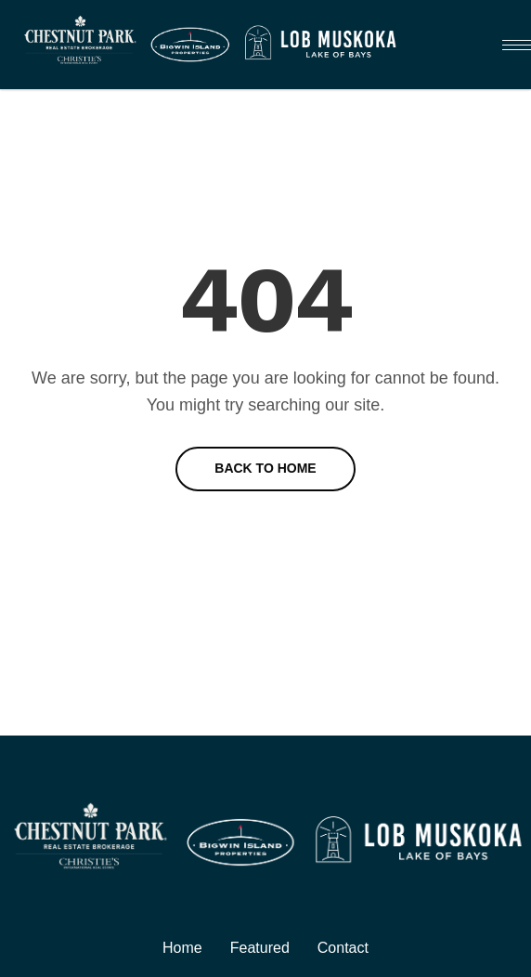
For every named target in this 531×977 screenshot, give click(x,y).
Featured (260, 948)
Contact (343, 948)
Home (182, 948)
